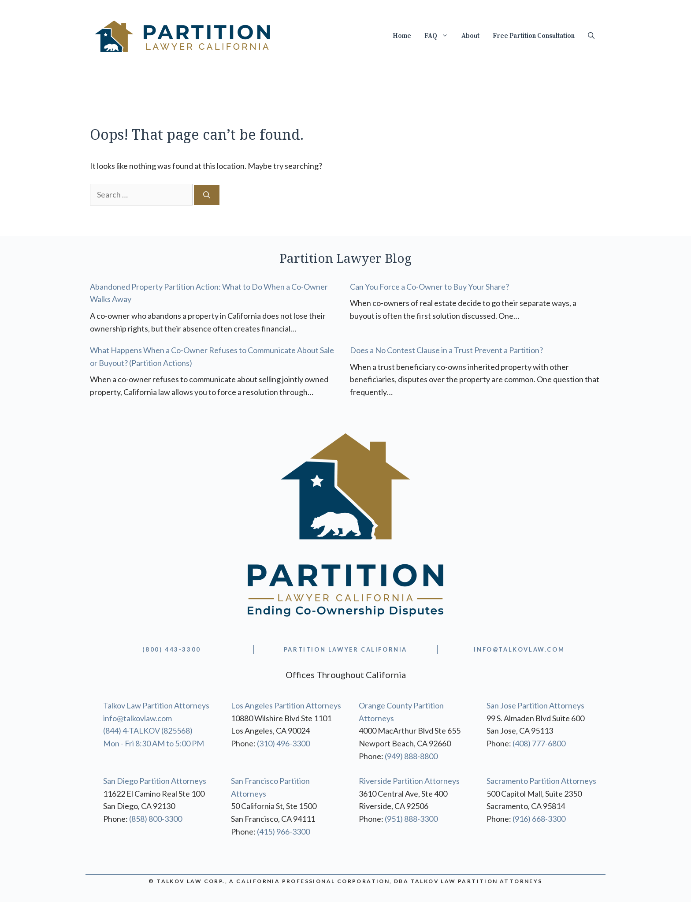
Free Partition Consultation (534, 36)
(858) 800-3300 (155, 819)
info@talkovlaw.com (137, 718)
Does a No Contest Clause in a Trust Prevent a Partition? (446, 350)
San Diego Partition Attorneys (154, 781)
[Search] (206, 195)
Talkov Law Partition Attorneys (156, 705)
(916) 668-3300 (539, 819)
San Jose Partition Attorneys (535, 705)
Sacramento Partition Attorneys (541, 781)
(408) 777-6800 (539, 743)
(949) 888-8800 (411, 756)
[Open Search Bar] (591, 36)
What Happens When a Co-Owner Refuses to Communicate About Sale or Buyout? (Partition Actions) (212, 356)
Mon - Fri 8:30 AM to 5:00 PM (153, 743)
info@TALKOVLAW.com (519, 649)
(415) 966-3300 (283, 831)
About (470, 36)
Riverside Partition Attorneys (409, 781)
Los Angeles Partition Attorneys (286, 705)
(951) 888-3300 (411, 819)
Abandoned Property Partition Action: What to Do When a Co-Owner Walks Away (209, 293)
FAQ (439, 36)
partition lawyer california (345, 649)
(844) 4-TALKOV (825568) (148, 730)
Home (402, 36)
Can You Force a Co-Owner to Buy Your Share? (429, 286)
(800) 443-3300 (171, 649)
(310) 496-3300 (283, 743)
